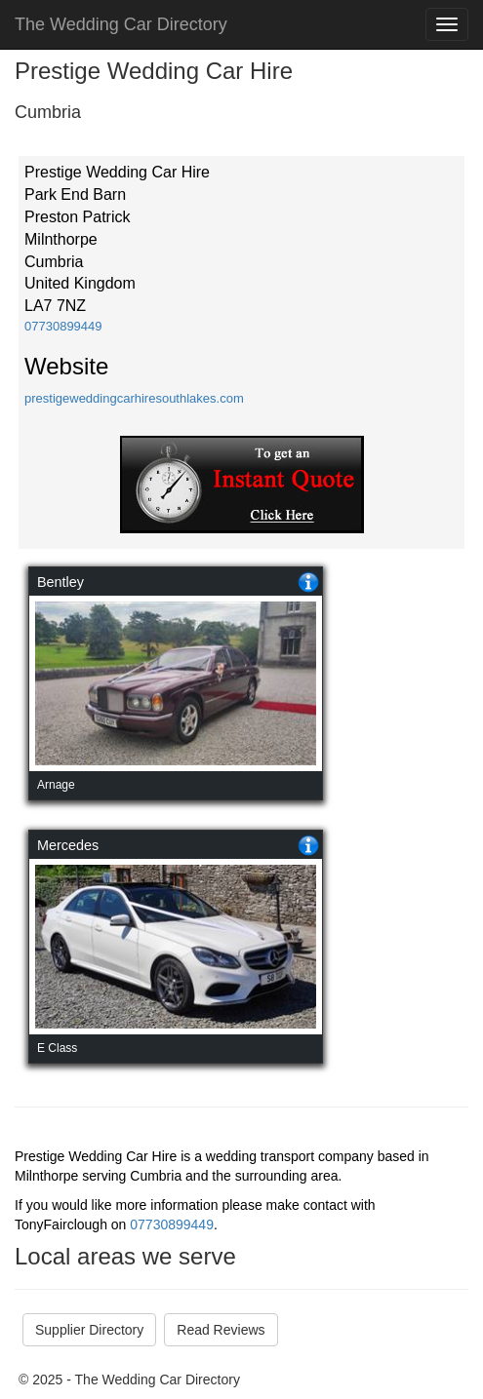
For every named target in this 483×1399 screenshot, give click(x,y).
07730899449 (63, 326)
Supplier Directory (89, 1330)
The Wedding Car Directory (121, 24)
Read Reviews (220, 1330)
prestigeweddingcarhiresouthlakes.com (134, 398)
